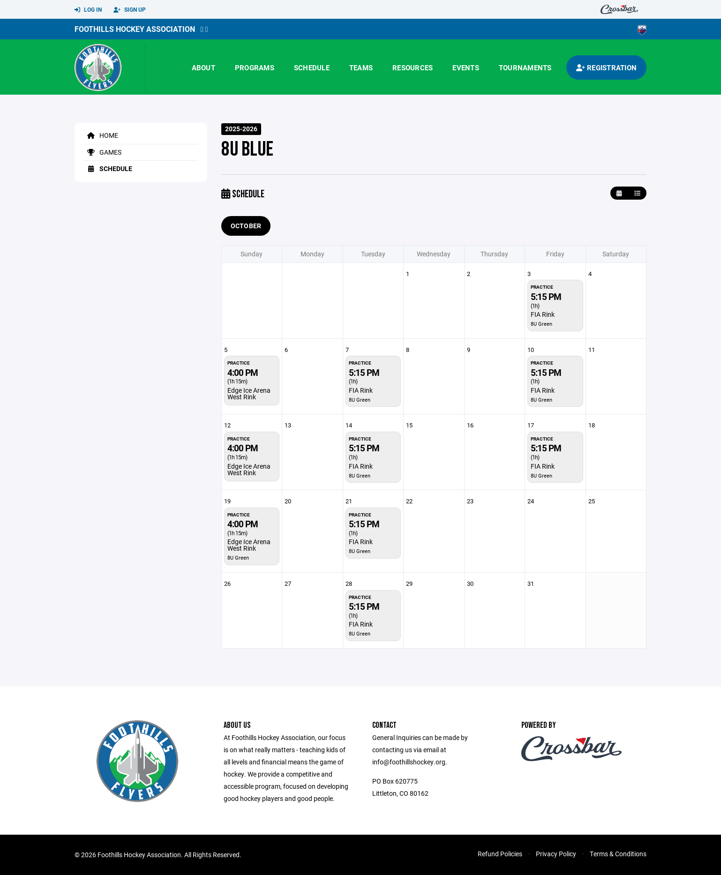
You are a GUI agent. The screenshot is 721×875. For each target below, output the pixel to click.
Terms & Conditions (618, 853)
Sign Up (129, 10)
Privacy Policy (556, 853)
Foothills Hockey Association (135, 29)
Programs (254, 67)
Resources (412, 67)
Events (465, 67)
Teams (361, 67)
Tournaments (525, 67)
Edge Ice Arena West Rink (248, 393)
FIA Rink (543, 314)
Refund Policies (500, 853)
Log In (88, 10)
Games (102, 152)
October (246, 225)
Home (101, 135)
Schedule (312, 67)
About (203, 67)
